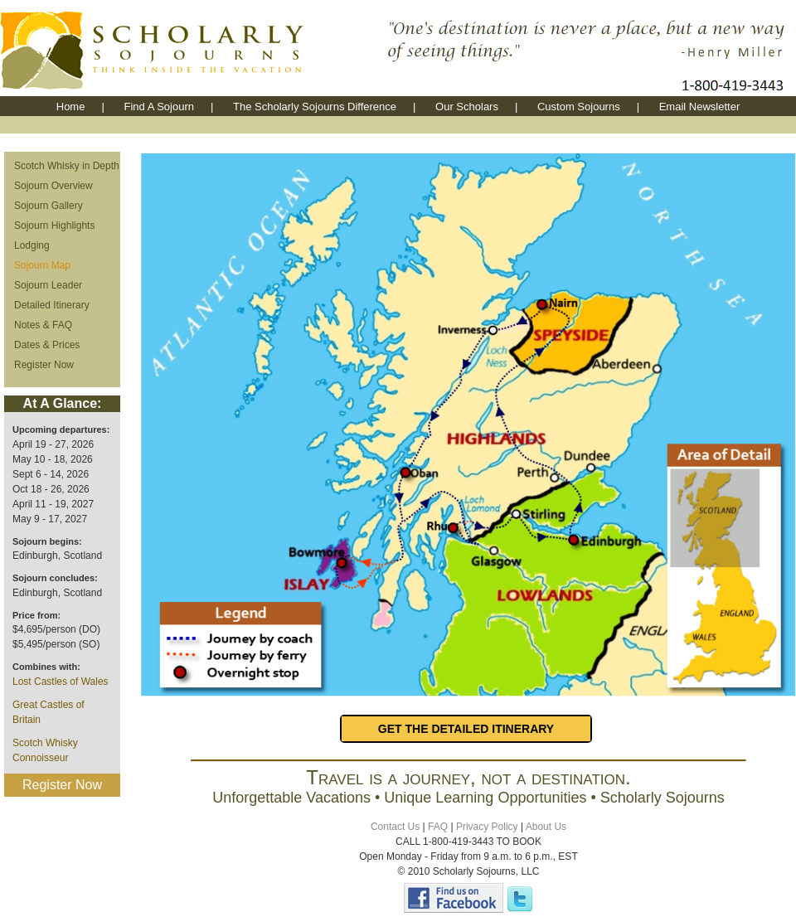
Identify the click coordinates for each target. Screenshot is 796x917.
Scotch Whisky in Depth (66, 166)
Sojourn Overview (53, 186)
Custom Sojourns (578, 106)
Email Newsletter (699, 106)
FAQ (438, 826)
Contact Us (395, 826)
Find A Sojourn (159, 106)
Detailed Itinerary (52, 305)
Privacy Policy (487, 826)
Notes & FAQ (43, 325)
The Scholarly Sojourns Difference (314, 106)
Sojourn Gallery (48, 205)
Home (70, 106)
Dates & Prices (47, 345)
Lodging (32, 245)
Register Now (44, 365)
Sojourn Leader (48, 285)
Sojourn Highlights (54, 225)
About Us (546, 826)
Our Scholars (466, 106)
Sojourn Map (42, 265)
